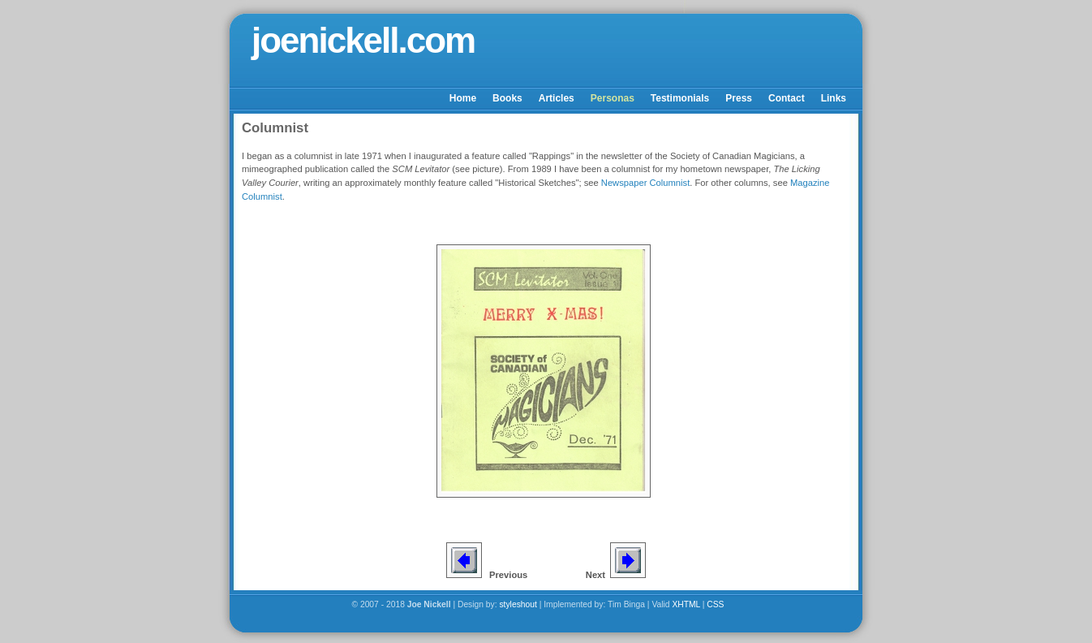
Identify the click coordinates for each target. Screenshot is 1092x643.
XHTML (686, 604)
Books (507, 98)
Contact (786, 98)
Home (462, 98)
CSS (715, 604)
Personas (612, 98)
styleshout (517, 604)
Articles (556, 98)
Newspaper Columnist (645, 183)
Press (738, 98)
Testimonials (680, 98)
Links (833, 98)
